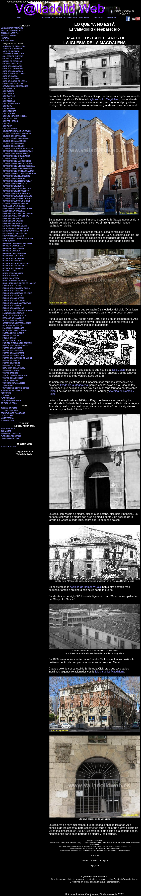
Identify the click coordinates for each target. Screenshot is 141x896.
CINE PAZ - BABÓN (10, 121)
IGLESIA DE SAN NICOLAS (13, 308)
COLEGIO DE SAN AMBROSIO (15, 141)
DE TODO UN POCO (9, 403)
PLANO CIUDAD (7, 421)
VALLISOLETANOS (8, 36)
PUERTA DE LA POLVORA (13, 351)
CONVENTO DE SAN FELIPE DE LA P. (17, 181)
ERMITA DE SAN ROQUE (12, 223)
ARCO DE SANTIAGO (11, 51)
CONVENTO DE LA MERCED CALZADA (18, 163)
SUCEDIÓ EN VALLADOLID (11, 390)
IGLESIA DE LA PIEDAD (12, 286)
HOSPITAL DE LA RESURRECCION (16, 263)
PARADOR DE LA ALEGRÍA (13, 333)
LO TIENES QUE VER (9, 411)
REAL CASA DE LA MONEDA (14, 368)
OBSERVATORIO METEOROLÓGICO (17, 323)
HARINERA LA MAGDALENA (14, 246)
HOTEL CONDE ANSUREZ (13, 273)
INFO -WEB (98, 17)
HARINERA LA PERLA (11, 251)
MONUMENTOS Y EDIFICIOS (12, 28)
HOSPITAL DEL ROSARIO (13, 268)
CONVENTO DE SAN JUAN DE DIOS (17, 188)
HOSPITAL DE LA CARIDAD (13, 258)
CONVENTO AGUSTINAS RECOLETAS (18, 148)
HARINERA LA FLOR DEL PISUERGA (17, 243)
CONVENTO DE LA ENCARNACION (16, 156)
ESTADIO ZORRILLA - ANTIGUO (15, 231)
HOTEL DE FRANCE (10, 276)
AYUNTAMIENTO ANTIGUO (13, 54)
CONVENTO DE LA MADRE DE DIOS (17, 161)
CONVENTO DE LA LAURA (13, 158)
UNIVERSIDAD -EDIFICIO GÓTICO (16, 388)
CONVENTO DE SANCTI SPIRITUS (16, 193)
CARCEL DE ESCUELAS (12, 61)
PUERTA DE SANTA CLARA (13, 356)
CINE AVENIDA (8, 91)
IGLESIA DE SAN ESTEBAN (13, 298)
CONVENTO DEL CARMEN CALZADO (17, 196)
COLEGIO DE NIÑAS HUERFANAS (16, 139)
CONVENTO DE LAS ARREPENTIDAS (17, 168)
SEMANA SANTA (7, 41)
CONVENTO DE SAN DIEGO (14, 178)
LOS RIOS (5, 395)
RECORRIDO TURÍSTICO (11, 434)
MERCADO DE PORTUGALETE (15, 316)
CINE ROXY (7, 126)
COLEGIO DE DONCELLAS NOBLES (17, 134)
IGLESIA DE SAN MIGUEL (13, 306)
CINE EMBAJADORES (11, 104)
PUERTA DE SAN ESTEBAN (13, 353)
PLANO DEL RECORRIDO (11, 436)
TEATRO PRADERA (10, 380)
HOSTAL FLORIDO (10, 271)
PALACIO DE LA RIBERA (12, 326)
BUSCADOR (84, 17)
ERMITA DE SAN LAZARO (13, 221)
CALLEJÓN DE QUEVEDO (13, 56)
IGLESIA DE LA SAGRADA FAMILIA (17, 288)
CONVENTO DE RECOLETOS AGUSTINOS (19, 173)
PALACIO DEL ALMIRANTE (13, 328)
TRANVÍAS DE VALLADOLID (14, 383)
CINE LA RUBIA (9, 114)
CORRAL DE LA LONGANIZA (14, 206)
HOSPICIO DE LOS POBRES (14, 256)
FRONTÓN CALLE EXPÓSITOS (15, 233)
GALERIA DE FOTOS (9, 408)
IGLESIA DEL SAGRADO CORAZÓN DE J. (19, 311)
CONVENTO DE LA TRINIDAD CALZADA (18, 171)
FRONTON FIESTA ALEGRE (13, 236)
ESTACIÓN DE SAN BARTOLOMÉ (16, 228)
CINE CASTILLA (9, 96)
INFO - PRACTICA (8, 429)
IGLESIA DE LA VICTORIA (13, 291)
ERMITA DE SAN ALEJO (12, 218)
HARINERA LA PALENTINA (13, 248)
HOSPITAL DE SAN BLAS (13, 261)
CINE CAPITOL (8, 94)
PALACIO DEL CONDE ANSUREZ (16, 331)
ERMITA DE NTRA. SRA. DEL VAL (16, 216)
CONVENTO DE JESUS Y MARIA (15, 153)
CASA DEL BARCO (10, 76)
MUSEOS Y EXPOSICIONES (12, 31)
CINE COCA (7, 99)
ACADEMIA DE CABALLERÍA (14, 46)
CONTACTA (111, 17)
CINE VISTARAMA (10, 129)
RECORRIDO (6, 393)
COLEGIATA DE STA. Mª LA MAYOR (17, 131)
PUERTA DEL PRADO (11, 361)
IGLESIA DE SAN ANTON (12, 296)
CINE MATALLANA (10, 119)
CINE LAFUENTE (9, 111)
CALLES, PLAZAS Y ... (10, 33)
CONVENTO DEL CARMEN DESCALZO (18, 198)
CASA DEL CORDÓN (11, 79)
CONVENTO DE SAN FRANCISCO (16, 183)
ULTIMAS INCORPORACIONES (64, 17)
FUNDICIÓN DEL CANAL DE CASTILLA (18, 238)
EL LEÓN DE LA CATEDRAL (14, 211)
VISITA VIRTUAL (7, 418)
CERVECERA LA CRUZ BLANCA (15, 86)
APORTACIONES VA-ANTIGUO (13, 413)
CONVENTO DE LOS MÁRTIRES (15, 203)
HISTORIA (5, 38)
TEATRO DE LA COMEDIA (13, 378)
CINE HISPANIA (9, 109)
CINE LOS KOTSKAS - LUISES (15, 116)
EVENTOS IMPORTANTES (11, 401)
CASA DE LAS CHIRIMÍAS (13, 69)
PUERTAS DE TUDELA (11, 366)
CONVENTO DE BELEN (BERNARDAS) (18, 151)
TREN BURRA (8, 385)
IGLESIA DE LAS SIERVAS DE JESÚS (17, 293)
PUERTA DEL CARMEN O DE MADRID (17, 358)
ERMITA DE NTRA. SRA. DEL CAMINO (18, 213)
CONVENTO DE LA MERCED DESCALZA (19, 166)
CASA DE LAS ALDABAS (12, 66)
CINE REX (6, 124)
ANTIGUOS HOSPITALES (12, 49)
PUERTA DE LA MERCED (12, 348)
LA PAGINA (45, 17)
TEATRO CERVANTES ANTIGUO (15, 375)
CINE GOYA (7, 106)
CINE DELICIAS (9, 101)
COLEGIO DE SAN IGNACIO (14, 146)
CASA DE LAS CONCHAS (13, 71)
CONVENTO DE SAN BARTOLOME (16, 176)
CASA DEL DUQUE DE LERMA (15, 81)
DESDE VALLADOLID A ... (11, 439)
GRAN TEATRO (9, 241)
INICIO (19, 17)
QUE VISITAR (6, 431)
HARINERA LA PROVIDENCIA (14, 253)
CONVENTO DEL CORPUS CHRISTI (16, 201)
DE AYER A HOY (7, 416)
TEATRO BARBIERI (10, 373)
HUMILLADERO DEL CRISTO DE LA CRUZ (19, 283)
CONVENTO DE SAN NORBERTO (16, 191)
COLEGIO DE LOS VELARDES (14, 136)
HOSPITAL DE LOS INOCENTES (15, 266)
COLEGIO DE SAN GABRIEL (14, 144)
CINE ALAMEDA (9, 89)
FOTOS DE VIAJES (8, 447)
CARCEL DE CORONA (11, 59)
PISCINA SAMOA (9, 338)
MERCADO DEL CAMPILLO (13, 318)
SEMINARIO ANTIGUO (11, 371)
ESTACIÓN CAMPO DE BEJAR (15, 226)
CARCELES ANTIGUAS (12, 64)
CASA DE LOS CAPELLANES (14, 74)
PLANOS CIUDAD (8, 398)
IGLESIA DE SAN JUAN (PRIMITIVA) (17, 303)
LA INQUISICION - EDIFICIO (13, 313)
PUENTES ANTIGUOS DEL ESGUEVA (17, 343)
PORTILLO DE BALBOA (12, 341)
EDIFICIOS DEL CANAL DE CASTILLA (17, 208)
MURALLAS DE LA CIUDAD (13, 321)
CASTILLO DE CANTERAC (13, 84)
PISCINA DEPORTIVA (11, 336)
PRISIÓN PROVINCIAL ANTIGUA (15, 346)
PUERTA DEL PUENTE (11, 363)
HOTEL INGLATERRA (11, 278)
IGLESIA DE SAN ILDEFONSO (14, 301)
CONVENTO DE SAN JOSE (13, 186)
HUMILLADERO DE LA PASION (15, 281)
